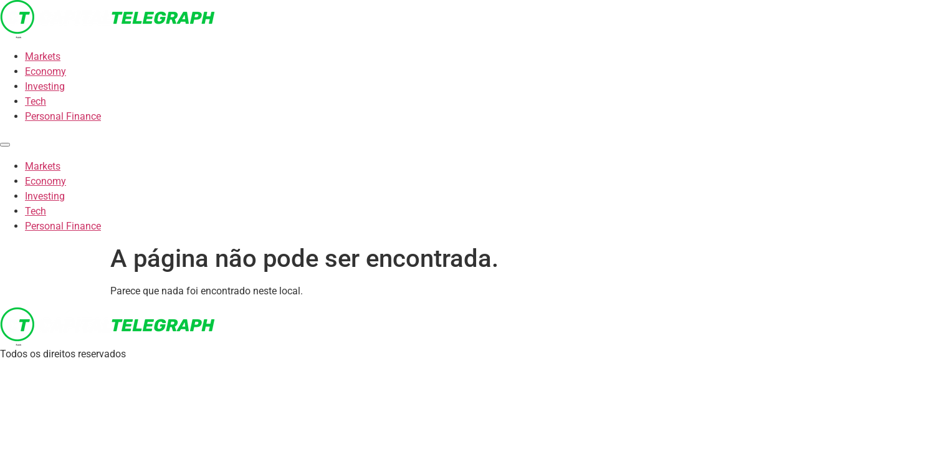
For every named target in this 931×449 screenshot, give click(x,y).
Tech (35, 101)
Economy (45, 71)
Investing (45, 86)
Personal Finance (63, 116)
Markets (42, 56)
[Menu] (5, 145)
